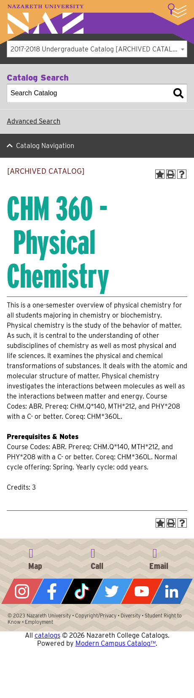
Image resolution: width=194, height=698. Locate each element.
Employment (39, 622)
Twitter (112, 591)
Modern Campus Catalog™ (115, 643)
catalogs (47, 635)
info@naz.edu (159, 557)
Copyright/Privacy (95, 615)
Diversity (130, 615)
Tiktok (82, 591)
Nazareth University (46, 19)
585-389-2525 (97, 557)
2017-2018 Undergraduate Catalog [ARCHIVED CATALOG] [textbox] (97, 49)
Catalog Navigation (45, 146)
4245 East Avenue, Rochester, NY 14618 (35, 557)
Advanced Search (33, 121)
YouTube (142, 591)
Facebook (52, 591)
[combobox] (97, 48)
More (177, 10)
